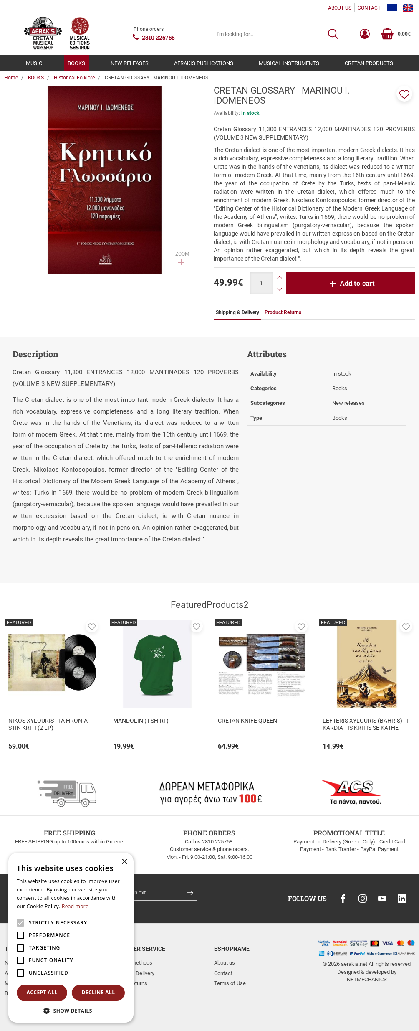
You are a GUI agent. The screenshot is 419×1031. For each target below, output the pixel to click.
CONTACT (369, 8)
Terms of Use (230, 983)
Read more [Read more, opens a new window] (75, 906)
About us (224, 963)
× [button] (124, 862)
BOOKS (76, 63)
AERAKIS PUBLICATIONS (203, 63)
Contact (223, 973)
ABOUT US (339, 8)
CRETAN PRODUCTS (369, 63)
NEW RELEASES (130, 63)
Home (11, 78)
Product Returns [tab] (283, 312)
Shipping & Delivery (131, 973)
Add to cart (357, 283)
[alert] (71, 938)
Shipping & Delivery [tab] (237, 312)
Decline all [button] (98, 992)
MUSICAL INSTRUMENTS (289, 63)
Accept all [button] (42, 992)
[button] (404, 94)
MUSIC (34, 63)
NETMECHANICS (367, 979)
